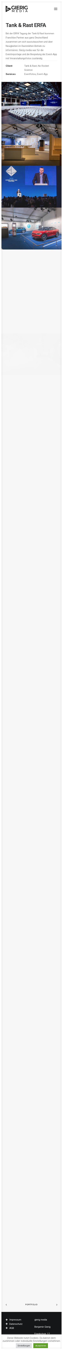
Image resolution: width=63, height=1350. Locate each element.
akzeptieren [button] (40, 1345)
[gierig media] (17, 9)
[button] (55, 8)
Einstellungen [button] (24, 1345)
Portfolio (31, 1304)
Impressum (15, 1319)
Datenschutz (16, 1324)
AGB (11, 1328)
